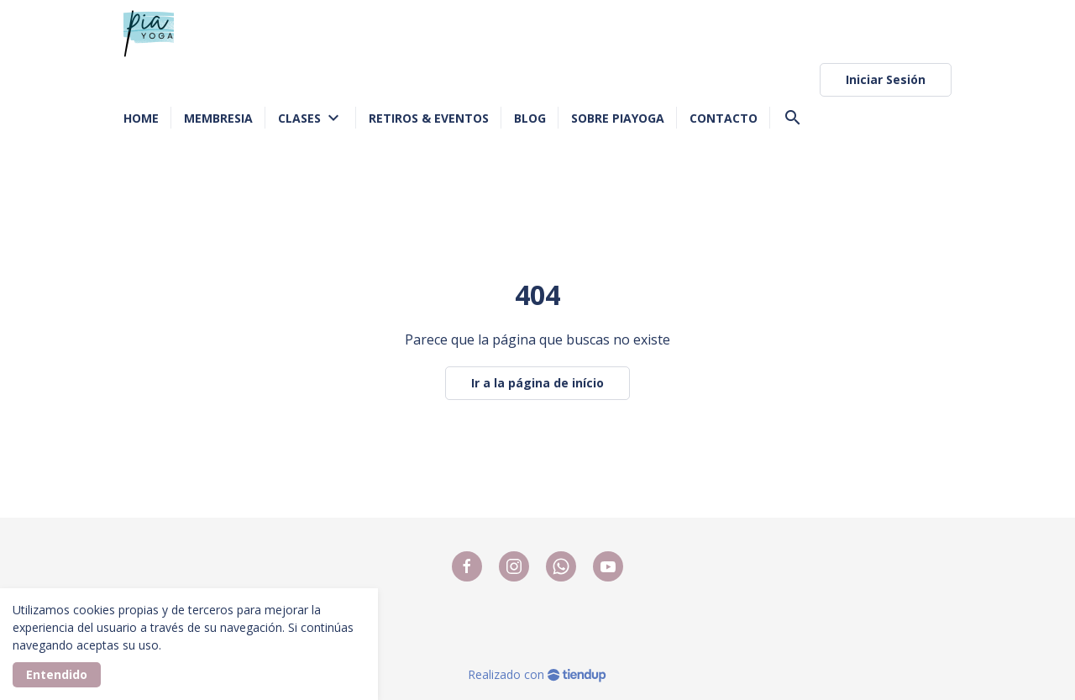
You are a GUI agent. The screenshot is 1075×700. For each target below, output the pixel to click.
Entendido (56, 674)
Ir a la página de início (537, 383)
